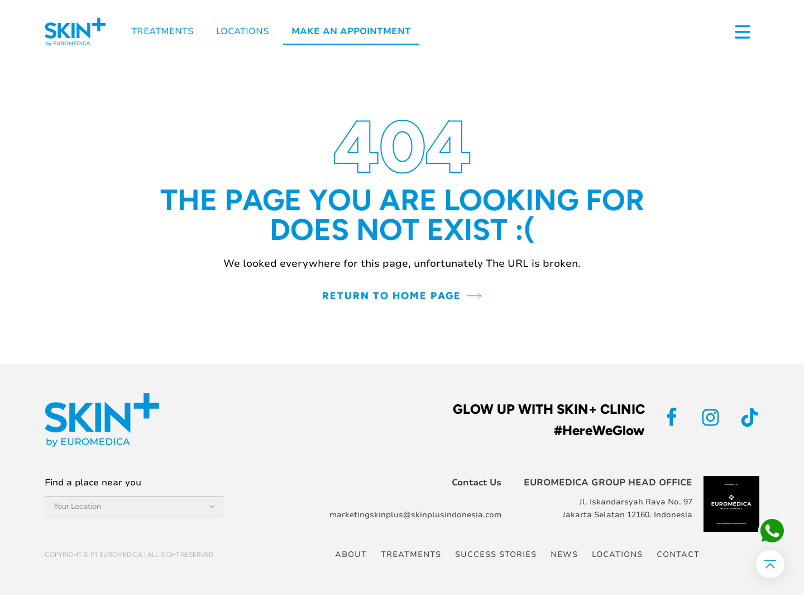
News (564, 554)
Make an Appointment (351, 31)
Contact (678, 554)
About (351, 554)
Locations (242, 31)
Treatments (162, 31)
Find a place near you (93, 482)
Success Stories (496, 554)
